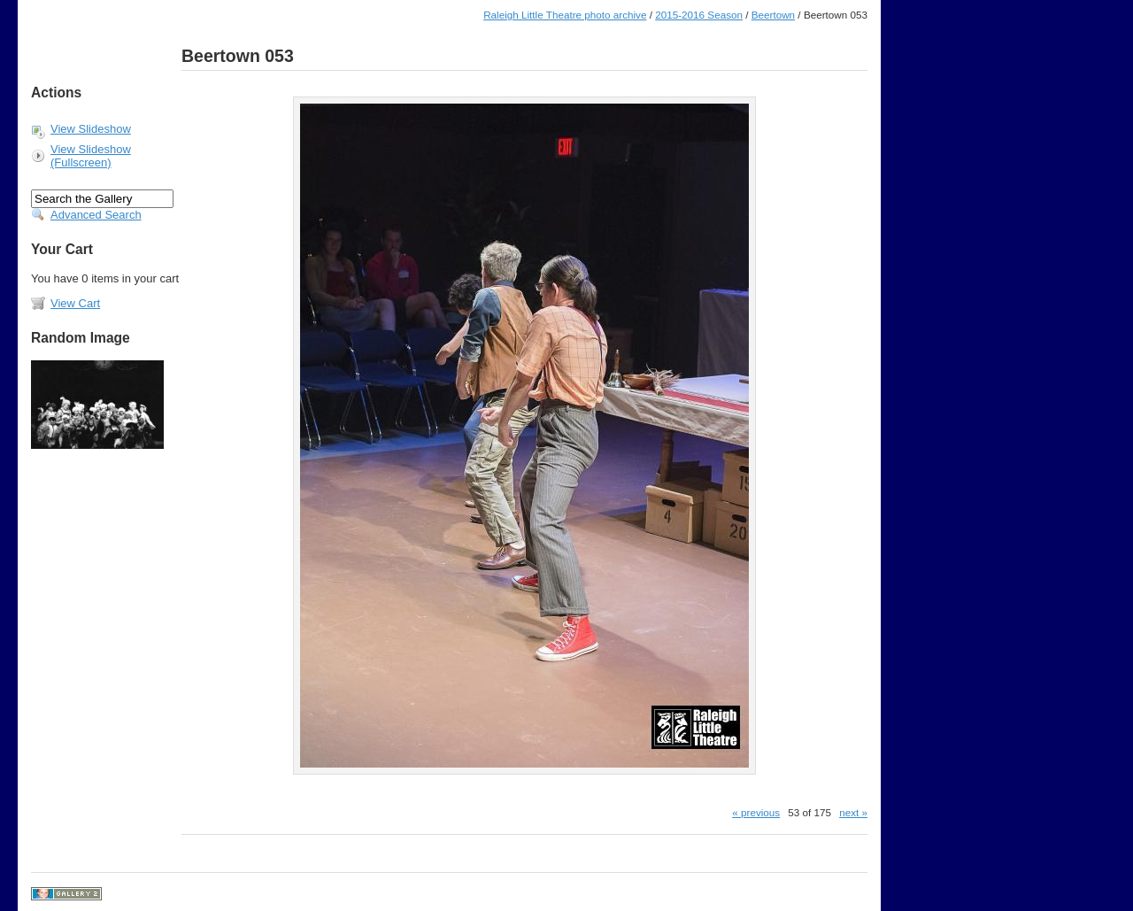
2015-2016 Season (699, 14)
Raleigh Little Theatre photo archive (564, 14)
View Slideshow (90, 128)
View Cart (75, 303)
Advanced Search (96, 214)
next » (853, 812)
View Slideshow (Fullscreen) (90, 156)
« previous (756, 812)
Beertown (773, 14)
